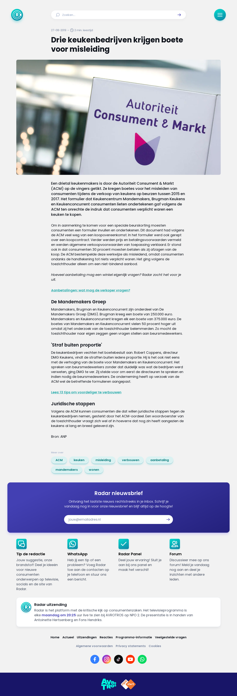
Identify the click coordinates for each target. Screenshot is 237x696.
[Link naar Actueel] (68, 637)
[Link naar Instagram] (106, 659)
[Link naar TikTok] (118, 659)
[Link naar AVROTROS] (108, 684)
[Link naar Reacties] (106, 637)
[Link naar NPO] (128, 684)
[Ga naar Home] (17, 15)
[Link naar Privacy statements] (131, 646)
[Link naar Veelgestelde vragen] (170, 637)
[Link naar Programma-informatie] (134, 637)
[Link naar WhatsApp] (142, 659)
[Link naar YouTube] (130, 659)
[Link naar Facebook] (94, 659)
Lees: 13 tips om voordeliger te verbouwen (86, 392)
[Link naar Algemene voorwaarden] (94, 646)
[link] (59, 460)
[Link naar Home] (55, 637)
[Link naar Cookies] (155, 646)
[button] (179, 14)
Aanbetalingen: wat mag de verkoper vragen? (90, 290)
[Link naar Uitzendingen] (87, 637)
